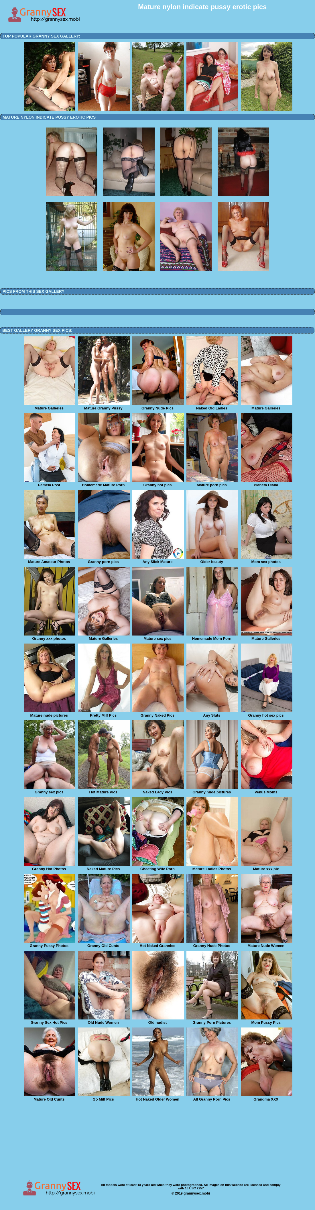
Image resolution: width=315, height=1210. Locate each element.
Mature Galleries (49, 406)
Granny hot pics (158, 483)
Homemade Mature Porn (104, 483)
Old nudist (158, 1021)
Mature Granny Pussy (104, 406)
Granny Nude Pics (158, 406)
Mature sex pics (158, 637)
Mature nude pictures (49, 713)
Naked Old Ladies (212, 406)
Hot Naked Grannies (158, 944)
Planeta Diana (266, 483)
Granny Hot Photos (49, 867)
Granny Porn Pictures (212, 1021)
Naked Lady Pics (158, 790)
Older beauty (212, 560)
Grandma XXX (266, 1097)
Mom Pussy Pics (266, 1021)
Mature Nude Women (266, 944)
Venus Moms (266, 790)
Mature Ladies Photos (212, 867)
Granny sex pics (49, 790)
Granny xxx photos (49, 637)
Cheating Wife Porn (158, 867)
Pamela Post (49, 483)
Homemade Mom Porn (212, 637)
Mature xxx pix (266, 867)
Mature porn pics (212, 483)
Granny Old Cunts (104, 944)
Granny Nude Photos (212, 944)
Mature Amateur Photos (49, 560)
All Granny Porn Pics (212, 1097)
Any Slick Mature (158, 560)
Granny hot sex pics (266, 713)
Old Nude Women (104, 1021)
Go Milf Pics (104, 1097)
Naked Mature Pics (104, 867)
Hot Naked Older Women (158, 1097)
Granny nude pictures (212, 790)
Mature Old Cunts (49, 1097)
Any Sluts (212, 713)
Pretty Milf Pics (104, 713)
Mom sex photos (266, 560)
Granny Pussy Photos (49, 944)
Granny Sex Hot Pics (49, 1021)
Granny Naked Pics (158, 713)
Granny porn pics (104, 560)
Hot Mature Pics (104, 790)
